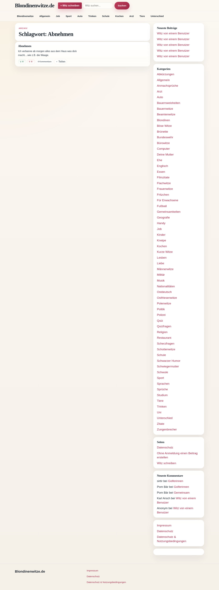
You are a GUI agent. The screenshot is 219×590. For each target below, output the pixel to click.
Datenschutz (165, 447)
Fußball (162, 206)
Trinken (92, 16)
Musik (161, 280)
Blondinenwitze (25, 16)
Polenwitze (164, 303)
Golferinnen (175, 481)
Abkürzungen (165, 74)
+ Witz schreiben (69, 5)
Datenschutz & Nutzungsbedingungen (106, 582)
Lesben (162, 257)
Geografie (163, 217)
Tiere (142, 16)
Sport (69, 16)
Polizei (161, 314)
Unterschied (157, 16)
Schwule (162, 372)
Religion (162, 332)
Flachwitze (164, 183)
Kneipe (161, 240)
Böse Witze (164, 125)
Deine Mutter (165, 154)
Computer (163, 148)
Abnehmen (24, 46)
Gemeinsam (182, 492)
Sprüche (162, 389)
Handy (161, 223)
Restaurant (164, 337)
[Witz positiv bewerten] (22, 61)
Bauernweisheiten (168, 103)
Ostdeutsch (164, 292)
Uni (159, 412)
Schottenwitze (166, 349)
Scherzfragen (165, 343)
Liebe (160, 263)
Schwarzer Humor (168, 360)
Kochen (119, 16)
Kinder (161, 234)
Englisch (162, 166)
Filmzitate (163, 177)
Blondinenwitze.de (34, 6)
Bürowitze (163, 143)
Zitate (160, 423)
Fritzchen (163, 194)
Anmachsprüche (167, 85)
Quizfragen (164, 326)
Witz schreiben (166, 463)
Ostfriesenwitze (167, 297)
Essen (161, 171)
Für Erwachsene (167, 200)
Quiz (160, 320)
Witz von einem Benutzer (173, 33)
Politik (161, 309)
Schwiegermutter (168, 366)
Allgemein (44, 16)
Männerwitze (165, 269)
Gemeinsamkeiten (169, 211)
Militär (161, 274)
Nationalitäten (166, 286)
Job (58, 16)
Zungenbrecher (167, 429)
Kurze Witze (165, 251)
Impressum (164, 525)
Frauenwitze (165, 188)
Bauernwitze (165, 108)
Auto (80, 16)
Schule (105, 16)
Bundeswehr (165, 137)
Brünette (162, 131)
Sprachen (163, 383)
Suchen (122, 5)
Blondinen (163, 120)
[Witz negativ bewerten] (31, 61)
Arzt (131, 16)
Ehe (159, 160)
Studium (162, 395)
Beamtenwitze (166, 114)
